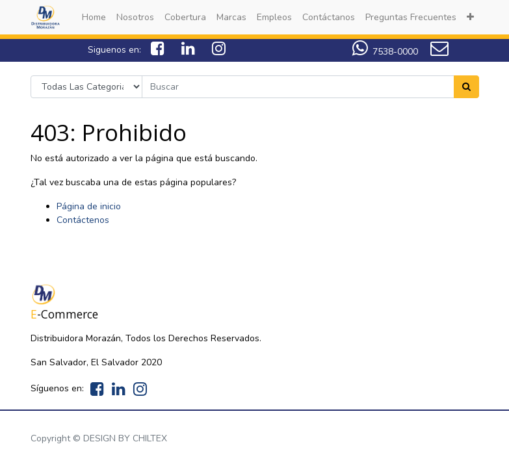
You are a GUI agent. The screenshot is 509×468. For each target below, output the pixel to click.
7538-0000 (385, 52)
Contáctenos (83, 220)
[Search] (466, 86)
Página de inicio (89, 206)
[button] (470, 17)
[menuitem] (94, 17)
